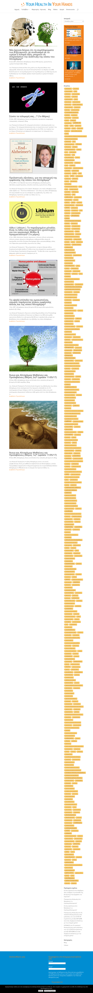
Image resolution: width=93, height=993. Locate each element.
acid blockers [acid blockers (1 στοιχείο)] (68, 88)
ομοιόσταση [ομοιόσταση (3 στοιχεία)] (68, 661)
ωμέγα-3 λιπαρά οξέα (16, 63)
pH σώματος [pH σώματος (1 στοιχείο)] (68, 183)
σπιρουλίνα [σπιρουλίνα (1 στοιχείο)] (77, 748)
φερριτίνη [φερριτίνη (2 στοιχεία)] (78, 841)
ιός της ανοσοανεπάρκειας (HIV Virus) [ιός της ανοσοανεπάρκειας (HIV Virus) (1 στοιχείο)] (73, 471)
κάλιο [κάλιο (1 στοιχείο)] (67, 479)
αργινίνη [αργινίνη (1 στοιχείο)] (80, 310)
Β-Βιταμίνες (39, 61)
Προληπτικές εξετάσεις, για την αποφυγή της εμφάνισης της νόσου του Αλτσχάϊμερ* (33, 178)
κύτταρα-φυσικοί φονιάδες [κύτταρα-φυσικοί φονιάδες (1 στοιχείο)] (71, 542)
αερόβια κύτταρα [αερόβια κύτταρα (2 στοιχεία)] (76, 244)
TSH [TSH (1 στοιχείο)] (81, 210)
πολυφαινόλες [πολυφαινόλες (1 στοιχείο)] (68, 703)
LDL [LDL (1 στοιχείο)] (73, 154)
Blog (49, 9)
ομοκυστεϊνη (48, 61)
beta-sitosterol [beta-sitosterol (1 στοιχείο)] (76, 101)
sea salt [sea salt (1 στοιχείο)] (76, 199)
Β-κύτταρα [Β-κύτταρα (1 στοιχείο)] (68, 226)
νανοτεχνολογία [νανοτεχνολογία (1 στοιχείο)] (76, 621)
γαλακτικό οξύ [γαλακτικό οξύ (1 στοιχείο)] (79, 360)
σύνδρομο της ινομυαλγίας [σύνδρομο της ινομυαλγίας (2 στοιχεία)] (72, 775)
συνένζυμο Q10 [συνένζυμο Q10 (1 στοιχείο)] (76, 759)
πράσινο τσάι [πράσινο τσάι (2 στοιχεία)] (69, 709)
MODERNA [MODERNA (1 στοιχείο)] (68, 170)
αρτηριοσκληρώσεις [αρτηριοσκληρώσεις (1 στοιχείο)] (70, 315)
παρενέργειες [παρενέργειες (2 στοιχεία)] (68, 688)
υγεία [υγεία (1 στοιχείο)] (74, 807)
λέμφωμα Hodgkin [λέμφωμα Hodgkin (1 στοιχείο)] (69, 550)
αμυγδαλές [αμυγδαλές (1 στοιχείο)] (68, 276)
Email (51, 967)
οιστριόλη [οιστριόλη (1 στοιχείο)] (76, 653)
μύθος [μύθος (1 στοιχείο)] (78, 616)
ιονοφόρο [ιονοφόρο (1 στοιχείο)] (68, 463)
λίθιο (38, 241)
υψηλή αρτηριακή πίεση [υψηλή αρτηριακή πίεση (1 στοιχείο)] (70, 835)
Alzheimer (20, 61)
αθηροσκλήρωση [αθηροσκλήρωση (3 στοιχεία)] (70, 249)
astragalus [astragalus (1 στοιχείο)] (68, 96)
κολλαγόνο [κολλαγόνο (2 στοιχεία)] (77, 519)
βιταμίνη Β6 (41, 307)
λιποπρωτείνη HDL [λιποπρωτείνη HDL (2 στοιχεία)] (70, 571)
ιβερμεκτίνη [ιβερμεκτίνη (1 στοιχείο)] (76, 453)
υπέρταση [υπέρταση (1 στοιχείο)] (79, 817)
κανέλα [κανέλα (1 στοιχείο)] (67, 484)
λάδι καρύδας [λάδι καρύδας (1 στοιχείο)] (68, 545)
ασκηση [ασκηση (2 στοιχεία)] (77, 321)
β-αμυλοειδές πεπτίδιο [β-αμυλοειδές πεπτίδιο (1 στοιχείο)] (70, 334)
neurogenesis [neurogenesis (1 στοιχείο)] (79, 175)
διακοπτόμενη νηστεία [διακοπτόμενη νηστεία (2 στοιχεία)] (71, 392)
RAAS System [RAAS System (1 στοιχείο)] (75, 191)
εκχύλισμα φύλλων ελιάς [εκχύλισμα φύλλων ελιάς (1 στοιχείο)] (71, 416)
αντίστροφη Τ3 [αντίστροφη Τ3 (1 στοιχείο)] (69, 292)
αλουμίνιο (23, 239)
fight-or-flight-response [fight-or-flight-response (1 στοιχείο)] (76, 130)
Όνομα (51, 961)
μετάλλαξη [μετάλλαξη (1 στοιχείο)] (79, 600)
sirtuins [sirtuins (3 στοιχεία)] (79, 202)
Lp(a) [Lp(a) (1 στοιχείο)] (66, 165)
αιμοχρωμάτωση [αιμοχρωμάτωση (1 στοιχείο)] (77, 255)
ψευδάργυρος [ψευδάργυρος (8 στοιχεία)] (70, 878)
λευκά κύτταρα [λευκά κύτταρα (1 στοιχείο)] (69, 566)
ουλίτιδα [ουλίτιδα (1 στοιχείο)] (77, 674)
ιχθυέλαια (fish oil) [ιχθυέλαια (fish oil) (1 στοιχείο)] (76, 466)
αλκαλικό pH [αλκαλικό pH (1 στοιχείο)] (68, 271)
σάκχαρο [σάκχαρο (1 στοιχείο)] (77, 738)
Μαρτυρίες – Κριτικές (39, 9)
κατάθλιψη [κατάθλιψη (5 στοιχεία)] (69, 511)
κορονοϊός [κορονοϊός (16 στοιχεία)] (69, 527)
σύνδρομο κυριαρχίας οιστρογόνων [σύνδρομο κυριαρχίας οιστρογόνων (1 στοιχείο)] (73, 770)
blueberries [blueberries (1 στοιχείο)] (77, 107)
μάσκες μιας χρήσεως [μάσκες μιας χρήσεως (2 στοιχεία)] (77, 579)
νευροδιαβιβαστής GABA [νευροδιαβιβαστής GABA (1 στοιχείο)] (71, 632)
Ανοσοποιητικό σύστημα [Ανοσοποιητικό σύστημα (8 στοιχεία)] (73, 221)
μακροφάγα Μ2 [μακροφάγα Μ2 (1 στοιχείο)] (69, 587)
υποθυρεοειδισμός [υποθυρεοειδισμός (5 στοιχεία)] (71, 828)
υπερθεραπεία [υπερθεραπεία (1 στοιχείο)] (77, 820)
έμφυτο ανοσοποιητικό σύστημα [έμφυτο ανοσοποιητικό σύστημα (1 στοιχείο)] (72, 236)
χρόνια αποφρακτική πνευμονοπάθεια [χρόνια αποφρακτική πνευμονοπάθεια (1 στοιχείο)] (73, 864)
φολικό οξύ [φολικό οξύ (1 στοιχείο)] (68, 846)
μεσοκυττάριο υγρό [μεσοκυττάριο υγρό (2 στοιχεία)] (70, 600)
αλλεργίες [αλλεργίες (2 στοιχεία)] (68, 273)
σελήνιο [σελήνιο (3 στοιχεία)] (74, 741)
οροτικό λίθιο (23, 243)
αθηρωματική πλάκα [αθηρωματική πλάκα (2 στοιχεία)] (70, 252)
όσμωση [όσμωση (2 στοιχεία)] (74, 883)
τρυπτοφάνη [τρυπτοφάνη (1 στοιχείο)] (68, 807)
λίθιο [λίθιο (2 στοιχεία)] (77, 550)
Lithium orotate (14, 239)
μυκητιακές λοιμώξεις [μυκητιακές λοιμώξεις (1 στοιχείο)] (70, 616)
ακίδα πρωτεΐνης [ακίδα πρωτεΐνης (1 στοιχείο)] (69, 257)
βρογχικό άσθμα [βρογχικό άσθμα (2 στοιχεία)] (69, 360)
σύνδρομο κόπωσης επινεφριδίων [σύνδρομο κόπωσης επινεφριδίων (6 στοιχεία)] (75, 772)
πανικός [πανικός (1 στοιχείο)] (77, 682)
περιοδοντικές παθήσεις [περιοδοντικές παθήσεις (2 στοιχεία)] (71, 698)
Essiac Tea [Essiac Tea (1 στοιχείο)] (80, 128)
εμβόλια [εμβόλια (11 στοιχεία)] (68, 421)
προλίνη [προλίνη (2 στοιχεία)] (77, 711)
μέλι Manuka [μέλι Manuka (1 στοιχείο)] (68, 582)
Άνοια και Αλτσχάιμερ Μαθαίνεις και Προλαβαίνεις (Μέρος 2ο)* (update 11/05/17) (33, 376)
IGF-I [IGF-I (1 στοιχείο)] (66, 152)
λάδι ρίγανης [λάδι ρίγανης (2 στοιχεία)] (77, 545)
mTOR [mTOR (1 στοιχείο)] (67, 175)
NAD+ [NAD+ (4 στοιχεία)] (72, 176)
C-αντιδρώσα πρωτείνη (24, 182)
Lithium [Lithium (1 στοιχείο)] (77, 157)
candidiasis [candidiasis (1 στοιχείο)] (74, 115)
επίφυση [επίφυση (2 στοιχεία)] (80, 432)
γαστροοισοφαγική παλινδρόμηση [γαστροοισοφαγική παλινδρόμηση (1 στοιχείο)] (72, 365)
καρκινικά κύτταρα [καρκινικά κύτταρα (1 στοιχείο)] (69, 508)
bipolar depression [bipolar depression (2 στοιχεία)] (77, 104)
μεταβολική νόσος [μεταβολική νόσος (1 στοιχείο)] (69, 606)
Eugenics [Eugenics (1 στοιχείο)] (67, 130)
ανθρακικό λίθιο (39, 239)
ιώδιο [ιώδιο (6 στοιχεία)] (67, 474)
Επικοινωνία (70, 9)
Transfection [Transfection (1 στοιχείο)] (74, 210)
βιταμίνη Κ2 (13, 382)
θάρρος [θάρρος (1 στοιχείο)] (74, 442)
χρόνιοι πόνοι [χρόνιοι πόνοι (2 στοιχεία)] (79, 872)
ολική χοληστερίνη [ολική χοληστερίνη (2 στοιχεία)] (70, 658)
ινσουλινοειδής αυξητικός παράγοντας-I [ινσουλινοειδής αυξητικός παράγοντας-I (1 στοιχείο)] (74, 461)
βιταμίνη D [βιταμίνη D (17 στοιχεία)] (69, 347)
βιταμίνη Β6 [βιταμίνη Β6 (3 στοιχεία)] (68, 350)
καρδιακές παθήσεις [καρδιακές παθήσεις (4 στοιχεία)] (71, 490)
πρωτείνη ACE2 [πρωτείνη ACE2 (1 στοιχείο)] (77, 725)
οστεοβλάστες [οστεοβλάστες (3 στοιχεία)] (69, 672)
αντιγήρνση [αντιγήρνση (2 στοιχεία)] (68, 302)
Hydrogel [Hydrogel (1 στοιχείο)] (75, 146)
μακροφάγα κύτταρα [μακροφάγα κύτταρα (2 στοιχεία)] (70, 590)
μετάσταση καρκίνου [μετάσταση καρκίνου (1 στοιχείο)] (70, 603)
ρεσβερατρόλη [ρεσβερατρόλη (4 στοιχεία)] (69, 738)
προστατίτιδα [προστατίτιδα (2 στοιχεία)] (76, 717)
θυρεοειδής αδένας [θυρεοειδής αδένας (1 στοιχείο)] (69, 450)
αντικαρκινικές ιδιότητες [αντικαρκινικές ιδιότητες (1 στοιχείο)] (71, 305)
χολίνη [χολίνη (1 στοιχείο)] (74, 859)
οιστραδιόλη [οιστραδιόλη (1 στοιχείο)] (68, 653)
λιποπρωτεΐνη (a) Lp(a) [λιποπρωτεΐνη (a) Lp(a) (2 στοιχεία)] (70, 568)
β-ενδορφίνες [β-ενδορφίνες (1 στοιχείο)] (68, 337)
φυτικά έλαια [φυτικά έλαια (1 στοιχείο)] (76, 849)
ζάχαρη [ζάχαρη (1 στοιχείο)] (73, 437)
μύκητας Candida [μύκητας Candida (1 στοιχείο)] (69, 619)
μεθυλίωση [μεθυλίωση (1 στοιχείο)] (75, 595)
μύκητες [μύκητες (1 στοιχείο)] (77, 619)
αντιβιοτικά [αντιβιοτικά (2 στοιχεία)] (68, 299)
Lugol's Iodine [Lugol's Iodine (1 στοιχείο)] (68, 168)
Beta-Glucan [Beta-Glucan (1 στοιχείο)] (68, 101)
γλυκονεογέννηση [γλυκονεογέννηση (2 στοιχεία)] (70, 376)
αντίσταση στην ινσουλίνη (38, 380)
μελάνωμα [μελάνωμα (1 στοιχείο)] (68, 598)
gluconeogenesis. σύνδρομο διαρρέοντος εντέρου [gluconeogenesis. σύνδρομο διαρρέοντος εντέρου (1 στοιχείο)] (76, 136)
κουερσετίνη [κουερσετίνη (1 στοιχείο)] (68, 529)
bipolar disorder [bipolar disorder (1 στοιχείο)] (69, 107)
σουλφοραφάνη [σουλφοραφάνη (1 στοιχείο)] (69, 748)
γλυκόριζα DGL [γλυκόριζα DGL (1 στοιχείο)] (76, 379)
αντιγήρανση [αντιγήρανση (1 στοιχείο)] (76, 299)
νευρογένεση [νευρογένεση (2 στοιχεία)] (73, 624)
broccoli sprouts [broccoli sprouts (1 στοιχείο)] (75, 109)
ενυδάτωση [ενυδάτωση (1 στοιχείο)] (77, 426)
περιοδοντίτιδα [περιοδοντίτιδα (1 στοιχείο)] (69, 695)
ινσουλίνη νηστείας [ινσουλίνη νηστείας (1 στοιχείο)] (78, 458)
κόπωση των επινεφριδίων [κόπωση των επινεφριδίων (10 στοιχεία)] (74, 540)
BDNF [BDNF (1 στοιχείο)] (76, 99)
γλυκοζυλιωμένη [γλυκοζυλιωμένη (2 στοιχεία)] (69, 373)
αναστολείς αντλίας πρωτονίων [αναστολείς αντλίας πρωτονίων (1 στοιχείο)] (72, 279)
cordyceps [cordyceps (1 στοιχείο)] (73, 120)
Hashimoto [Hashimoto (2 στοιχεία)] (68, 141)
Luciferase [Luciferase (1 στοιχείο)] (72, 165)
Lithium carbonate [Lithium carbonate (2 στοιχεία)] (70, 160)
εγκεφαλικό (41, 119)
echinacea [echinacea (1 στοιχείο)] (68, 128)
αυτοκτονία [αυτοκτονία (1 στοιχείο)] (79, 326)
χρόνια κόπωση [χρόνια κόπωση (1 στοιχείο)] (69, 867)
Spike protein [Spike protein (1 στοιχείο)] (79, 205)
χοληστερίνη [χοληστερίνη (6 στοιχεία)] (69, 862)
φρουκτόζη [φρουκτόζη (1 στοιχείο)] (75, 846)
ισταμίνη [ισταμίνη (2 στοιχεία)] (68, 466)
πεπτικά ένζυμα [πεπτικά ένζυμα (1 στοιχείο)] (69, 690)
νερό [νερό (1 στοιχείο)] (66, 624)
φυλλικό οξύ (13, 309)
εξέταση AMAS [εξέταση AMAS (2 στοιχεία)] (69, 429)
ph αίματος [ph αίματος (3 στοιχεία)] (73, 181)
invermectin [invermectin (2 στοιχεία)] (72, 152)
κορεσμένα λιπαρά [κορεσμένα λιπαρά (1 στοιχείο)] (69, 524)
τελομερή (21, 121)
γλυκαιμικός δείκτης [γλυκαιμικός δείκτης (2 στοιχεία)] (70, 371)
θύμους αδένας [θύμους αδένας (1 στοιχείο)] (69, 453)
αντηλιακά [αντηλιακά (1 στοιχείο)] (76, 292)
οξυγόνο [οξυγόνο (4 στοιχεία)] (68, 666)
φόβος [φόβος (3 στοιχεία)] (67, 851)
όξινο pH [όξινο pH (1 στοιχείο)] (67, 883)
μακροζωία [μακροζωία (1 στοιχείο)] (68, 584)
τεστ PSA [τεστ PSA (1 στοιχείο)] (74, 783)
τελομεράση (13, 121)
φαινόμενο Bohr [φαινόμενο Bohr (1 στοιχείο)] (78, 838)
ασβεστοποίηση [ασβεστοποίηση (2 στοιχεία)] (69, 321)
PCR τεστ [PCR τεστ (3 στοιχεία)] (75, 178)
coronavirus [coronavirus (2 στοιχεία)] (68, 123)
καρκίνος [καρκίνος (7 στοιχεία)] (68, 492)
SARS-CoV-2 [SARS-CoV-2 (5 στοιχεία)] (69, 197)
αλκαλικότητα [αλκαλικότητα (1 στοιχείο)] (76, 271)
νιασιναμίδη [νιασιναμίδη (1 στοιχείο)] (76, 635)
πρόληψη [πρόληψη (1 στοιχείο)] (67, 730)
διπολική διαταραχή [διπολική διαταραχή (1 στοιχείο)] (70, 400)
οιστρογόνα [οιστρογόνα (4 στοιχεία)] (69, 656)
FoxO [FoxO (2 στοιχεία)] (67, 133)
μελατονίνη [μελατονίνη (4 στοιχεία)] (75, 598)
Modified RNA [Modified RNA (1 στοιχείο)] (75, 170)
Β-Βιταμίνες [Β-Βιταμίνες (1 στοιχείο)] (74, 223)
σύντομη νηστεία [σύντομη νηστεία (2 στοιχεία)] (69, 780)
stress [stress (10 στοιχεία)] (67, 207)
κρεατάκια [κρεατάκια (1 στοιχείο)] (68, 532)
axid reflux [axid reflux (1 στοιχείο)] (75, 96)
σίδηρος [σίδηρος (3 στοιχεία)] (67, 741)
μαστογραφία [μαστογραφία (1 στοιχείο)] (78, 592)
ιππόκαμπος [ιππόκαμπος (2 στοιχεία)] (75, 463)
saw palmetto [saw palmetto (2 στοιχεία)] (68, 199)
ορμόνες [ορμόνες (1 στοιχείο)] (67, 669)
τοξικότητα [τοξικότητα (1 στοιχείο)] (68, 793)
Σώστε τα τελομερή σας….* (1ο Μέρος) (29, 116)
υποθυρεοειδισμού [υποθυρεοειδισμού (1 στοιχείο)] (69, 825)
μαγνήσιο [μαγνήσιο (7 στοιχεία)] (76, 582)
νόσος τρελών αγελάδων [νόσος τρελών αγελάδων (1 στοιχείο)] (71, 650)
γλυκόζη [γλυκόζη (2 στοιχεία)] (78, 376)
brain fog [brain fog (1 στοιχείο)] (67, 109)
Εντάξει (41, 990)
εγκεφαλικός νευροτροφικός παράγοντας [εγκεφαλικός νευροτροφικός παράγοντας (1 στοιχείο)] (74, 410)
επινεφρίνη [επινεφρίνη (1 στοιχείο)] (77, 434)
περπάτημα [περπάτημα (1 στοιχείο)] (68, 701)
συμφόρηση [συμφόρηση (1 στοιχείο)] (68, 759)
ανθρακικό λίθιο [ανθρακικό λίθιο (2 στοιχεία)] (69, 284)
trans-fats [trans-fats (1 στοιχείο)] (67, 210)
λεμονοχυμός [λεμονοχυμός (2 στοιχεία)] (68, 553)
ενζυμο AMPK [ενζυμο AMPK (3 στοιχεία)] (69, 426)
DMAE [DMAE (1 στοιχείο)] (72, 125)
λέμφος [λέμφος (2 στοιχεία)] (67, 547)
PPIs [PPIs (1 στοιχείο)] (80, 186)
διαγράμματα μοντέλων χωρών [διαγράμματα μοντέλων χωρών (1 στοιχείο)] (72, 389)
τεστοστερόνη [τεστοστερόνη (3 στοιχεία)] (69, 785)
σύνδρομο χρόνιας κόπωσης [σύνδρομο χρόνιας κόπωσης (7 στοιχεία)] (74, 778)
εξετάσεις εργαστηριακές (17, 185)
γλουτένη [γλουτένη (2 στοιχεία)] (68, 368)
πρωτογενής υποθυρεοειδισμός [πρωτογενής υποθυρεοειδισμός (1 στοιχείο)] (72, 727)
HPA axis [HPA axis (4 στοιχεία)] (78, 144)
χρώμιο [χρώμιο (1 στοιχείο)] (67, 875)
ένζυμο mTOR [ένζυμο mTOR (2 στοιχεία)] (77, 239)
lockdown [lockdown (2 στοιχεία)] (77, 162)
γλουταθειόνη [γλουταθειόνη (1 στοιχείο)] (75, 368)
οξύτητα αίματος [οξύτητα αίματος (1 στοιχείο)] (76, 666)
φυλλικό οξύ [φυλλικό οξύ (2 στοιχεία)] (68, 849)
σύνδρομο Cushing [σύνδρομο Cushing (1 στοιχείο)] (69, 764)
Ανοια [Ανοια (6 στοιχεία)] (67, 218)
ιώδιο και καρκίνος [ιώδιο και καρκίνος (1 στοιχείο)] (75, 474)
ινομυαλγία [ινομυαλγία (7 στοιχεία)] (76, 455)
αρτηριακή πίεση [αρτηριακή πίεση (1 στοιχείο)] (69, 313)
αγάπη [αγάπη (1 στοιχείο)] (73, 241)
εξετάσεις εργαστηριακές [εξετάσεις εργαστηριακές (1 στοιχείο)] (71, 432)
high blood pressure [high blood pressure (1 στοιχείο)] (70, 144)
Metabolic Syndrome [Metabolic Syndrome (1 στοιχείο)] (78, 168)
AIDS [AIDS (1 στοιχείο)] (75, 91)
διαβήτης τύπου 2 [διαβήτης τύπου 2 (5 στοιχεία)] (71, 387)
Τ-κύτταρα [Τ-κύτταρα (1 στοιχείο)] (68, 228)
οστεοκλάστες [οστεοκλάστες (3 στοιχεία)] (78, 672)
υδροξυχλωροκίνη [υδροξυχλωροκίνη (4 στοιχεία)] (70, 815)
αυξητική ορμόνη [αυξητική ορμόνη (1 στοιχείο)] (69, 323)
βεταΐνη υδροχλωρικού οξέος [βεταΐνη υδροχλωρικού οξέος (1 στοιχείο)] (72, 344)
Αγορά (62, 9)
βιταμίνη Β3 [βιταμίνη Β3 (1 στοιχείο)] (78, 347)
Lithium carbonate (47, 237)
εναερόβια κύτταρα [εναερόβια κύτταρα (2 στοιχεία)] (78, 421)
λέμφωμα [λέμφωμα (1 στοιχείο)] (73, 547)
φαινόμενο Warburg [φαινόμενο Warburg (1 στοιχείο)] (70, 841)
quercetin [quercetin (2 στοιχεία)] (68, 191)
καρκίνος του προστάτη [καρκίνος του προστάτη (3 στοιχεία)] (71, 505)
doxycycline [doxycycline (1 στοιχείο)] (78, 125)
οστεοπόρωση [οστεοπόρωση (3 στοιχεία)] (69, 674)
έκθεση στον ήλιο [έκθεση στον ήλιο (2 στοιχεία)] (69, 233)
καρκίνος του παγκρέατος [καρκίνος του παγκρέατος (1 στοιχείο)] (71, 500)
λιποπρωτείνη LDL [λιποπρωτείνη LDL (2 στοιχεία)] (70, 574)
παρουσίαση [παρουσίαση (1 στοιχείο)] (76, 688)
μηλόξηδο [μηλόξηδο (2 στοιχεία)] (78, 606)
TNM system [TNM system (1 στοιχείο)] (74, 207)
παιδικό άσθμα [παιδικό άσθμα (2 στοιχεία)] (69, 682)
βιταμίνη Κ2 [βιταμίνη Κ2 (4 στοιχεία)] (77, 352)
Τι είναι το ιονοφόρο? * (71, 55)
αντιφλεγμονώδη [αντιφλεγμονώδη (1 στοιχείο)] (69, 307)
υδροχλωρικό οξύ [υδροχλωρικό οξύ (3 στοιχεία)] (70, 817)
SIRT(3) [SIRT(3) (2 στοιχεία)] (73, 202)
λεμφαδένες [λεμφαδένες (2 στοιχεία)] (76, 553)
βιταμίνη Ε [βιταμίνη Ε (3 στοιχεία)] (68, 352)
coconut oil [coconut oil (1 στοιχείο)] (75, 117)
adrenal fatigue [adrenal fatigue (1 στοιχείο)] (69, 91)
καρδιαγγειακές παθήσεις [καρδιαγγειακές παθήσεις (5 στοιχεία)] (73, 487)
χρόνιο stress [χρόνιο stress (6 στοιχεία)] (69, 872)
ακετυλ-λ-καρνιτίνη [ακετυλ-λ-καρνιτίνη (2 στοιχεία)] (70, 260)
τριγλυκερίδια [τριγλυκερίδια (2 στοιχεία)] (69, 799)
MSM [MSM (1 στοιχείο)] (80, 173)
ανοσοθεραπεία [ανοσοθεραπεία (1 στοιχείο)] (79, 284)
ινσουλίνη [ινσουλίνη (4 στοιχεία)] (68, 458)
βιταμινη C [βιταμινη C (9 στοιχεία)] (69, 355)
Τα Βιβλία (24, 9)
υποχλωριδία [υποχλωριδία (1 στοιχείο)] (75, 830)
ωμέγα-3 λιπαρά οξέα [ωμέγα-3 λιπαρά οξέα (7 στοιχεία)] (72, 880)
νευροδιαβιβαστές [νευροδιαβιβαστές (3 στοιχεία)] (70, 629)
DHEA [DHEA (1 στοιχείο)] (67, 125)
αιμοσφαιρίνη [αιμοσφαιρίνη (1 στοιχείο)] (68, 255)
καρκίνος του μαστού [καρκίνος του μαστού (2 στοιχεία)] (70, 497)
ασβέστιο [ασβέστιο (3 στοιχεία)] (78, 318)
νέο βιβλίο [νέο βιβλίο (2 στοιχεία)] (68, 621)
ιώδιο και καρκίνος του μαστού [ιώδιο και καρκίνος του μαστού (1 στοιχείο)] (72, 477)
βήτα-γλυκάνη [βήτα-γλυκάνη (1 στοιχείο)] (77, 337)
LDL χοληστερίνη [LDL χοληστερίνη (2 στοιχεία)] (69, 157)
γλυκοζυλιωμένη (45, 182)
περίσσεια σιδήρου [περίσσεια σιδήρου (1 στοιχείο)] (69, 693)
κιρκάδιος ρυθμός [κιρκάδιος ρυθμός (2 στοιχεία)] (76, 516)
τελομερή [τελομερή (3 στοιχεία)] (68, 783)
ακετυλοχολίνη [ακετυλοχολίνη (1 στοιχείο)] (69, 263)
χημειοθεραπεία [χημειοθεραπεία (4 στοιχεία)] (70, 857)
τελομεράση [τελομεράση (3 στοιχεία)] (79, 780)
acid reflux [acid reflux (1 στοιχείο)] (76, 88)
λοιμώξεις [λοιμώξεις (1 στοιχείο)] (79, 574)
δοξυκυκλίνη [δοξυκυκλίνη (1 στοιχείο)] (68, 405)
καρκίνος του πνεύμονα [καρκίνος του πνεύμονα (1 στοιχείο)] (70, 503)
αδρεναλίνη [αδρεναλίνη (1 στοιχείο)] (79, 241)
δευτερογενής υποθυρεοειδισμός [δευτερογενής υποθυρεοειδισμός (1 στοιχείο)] (72, 381)
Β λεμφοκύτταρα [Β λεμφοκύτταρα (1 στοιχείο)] (76, 226)
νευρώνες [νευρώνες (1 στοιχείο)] (80, 632)
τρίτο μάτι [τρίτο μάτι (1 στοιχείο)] (75, 793)
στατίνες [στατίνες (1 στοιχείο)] (73, 751)
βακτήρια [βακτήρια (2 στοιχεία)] (68, 339)
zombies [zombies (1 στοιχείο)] (67, 215)
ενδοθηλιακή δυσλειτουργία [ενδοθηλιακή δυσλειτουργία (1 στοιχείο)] (71, 424)
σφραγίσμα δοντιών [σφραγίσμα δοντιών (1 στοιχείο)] (70, 762)
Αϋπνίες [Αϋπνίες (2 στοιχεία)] (67, 223)
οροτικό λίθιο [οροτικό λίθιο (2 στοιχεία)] (75, 669)
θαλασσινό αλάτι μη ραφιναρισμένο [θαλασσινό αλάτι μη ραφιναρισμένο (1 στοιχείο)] (73, 447)
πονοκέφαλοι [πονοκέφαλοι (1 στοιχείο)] (77, 703)
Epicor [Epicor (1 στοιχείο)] (73, 128)
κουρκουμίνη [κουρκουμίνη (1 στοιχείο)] (76, 529)
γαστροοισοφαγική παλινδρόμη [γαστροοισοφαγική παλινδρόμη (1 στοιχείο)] (72, 363)
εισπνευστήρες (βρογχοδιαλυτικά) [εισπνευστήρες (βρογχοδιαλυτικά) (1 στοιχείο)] (73, 413)
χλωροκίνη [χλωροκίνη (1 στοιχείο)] (68, 859)
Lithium (38, 237)
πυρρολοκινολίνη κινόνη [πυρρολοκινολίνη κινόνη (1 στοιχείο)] (71, 733)
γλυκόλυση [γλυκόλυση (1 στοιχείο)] (68, 379)
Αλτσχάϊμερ (27, 61)
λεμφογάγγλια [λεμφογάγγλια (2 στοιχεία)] (69, 561)
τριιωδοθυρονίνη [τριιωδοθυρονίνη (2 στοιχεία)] (70, 801)
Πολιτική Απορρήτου (50, 990)
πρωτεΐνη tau (32, 243)
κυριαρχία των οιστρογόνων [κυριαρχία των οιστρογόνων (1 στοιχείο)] (71, 534)
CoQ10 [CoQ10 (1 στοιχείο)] (67, 120)
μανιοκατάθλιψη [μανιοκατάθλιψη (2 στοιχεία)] (69, 592)
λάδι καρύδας (21, 382)
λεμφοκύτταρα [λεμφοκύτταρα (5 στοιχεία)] (70, 563)
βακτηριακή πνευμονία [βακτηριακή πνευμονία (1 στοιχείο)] (77, 339)
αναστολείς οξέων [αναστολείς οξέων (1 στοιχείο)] (69, 281)
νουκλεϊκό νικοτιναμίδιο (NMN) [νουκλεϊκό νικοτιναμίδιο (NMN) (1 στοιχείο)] (72, 643)
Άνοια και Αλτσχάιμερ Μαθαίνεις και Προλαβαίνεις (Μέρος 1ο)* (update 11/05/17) (33, 453)
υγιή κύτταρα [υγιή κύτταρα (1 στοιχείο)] (68, 809)
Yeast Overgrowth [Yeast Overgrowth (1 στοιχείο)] (76, 213)
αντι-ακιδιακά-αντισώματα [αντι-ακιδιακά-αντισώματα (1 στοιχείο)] (71, 294)
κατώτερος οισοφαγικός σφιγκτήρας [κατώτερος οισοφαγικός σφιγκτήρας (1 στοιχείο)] (73, 513)
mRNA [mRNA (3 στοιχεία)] (74, 173)
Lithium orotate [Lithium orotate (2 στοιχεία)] (69, 162)
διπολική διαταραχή (29, 241)
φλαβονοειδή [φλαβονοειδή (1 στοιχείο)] (68, 843)
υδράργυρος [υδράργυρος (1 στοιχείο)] (76, 812)
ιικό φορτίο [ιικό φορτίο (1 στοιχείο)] (68, 455)
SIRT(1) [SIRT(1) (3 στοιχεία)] (67, 202)
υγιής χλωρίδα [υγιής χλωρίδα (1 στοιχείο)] (77, 809)
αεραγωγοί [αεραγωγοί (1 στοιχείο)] (68, 244)
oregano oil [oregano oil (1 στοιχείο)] (68, 178)
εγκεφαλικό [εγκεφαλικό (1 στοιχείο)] (68, 408)
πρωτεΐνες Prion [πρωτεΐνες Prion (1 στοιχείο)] (69, 719)
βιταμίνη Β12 (33, 307)
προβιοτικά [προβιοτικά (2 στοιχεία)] (77, 709)
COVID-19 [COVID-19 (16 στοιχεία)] (77, 123)
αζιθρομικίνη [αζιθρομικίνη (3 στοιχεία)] (69, 247)
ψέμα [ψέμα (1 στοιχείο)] (72, 875)
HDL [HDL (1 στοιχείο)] (74, 141)
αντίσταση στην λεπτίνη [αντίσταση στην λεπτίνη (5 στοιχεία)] (73, 289)
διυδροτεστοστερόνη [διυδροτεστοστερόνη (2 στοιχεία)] (70, 402)
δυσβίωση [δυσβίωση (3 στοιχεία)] (76, 405)
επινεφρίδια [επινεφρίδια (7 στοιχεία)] (69, 434)
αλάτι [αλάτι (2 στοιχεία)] (78, 265)
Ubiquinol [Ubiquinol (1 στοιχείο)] (67, 213)
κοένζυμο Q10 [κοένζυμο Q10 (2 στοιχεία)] (69, 519)
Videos (55, 9)
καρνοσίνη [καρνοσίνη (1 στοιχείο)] (78, 508)
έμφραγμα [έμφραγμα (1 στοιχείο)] (78, 233)
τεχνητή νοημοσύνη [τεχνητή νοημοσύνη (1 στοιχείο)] (70, 788)
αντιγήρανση (34, 119)
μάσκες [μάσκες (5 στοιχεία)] (68, 579)
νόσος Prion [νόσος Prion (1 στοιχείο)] (75, 645)
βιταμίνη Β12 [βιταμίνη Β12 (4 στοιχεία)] (77, 350)
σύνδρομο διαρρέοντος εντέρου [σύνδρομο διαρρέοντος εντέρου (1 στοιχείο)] (72, 767)
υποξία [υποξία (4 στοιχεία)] (67, 830)
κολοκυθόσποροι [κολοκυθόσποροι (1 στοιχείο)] (69, 521)
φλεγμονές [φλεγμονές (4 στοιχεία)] (76, 843)
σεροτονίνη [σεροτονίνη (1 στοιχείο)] (68, 743)
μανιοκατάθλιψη (45, 241)
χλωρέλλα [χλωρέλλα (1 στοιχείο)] (79, 857)
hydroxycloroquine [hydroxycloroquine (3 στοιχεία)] (70, 149)
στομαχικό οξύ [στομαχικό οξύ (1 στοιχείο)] (69, 754)
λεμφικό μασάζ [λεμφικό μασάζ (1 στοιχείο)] (78, 555)
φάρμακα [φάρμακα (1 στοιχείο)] (80, 835)
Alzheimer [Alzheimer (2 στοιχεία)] (68, 93)
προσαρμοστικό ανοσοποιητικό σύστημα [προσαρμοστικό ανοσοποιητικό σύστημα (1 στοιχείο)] (74, 714)
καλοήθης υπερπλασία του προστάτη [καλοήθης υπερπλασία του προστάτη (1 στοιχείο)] (73, 482)
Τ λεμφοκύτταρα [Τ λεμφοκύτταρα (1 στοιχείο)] (75, 228)
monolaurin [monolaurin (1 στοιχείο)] (68, 173)
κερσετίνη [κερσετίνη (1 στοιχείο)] (68, 516)
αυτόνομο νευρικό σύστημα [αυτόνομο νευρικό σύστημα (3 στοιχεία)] (72, 329)
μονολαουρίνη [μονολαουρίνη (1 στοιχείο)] (68, 613)
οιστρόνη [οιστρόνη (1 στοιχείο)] (76, 656)
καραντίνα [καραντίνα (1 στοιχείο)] (73, 484)
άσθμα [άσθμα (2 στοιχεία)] (77, 231)
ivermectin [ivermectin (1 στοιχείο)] (68, 154)
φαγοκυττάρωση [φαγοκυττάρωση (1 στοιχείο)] (69, 838)
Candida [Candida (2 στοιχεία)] (67, 115)
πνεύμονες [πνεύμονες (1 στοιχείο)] (75, 701)
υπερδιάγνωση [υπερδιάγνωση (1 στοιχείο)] (69, 820)
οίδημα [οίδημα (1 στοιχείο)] (79, 650)
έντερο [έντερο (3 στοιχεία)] (67, 242)
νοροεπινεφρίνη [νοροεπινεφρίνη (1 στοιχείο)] (69, 640)
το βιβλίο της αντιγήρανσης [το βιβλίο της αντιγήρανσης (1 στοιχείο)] (71, 791)
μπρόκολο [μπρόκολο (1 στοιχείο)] (76, 613)
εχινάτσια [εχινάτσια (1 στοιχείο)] (68, 437)
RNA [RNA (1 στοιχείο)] (74, 194)
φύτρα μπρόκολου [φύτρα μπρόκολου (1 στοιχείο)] (69, 854)
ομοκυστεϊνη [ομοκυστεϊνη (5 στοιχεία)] (78, 661)
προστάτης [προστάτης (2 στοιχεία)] (68, 717)
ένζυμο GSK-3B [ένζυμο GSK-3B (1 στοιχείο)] (69, 239)
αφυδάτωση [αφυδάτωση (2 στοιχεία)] (68, 331)
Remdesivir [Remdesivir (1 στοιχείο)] (68, 194)
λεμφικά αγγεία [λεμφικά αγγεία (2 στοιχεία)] (69, 555)
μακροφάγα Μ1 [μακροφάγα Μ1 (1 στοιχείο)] (76, 584)
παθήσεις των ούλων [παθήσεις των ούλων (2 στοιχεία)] (70, 680)
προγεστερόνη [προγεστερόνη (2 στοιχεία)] (69, 711)
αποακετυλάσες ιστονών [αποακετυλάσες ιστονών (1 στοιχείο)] (71, 310)
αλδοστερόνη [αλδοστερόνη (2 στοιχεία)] (75, 268)
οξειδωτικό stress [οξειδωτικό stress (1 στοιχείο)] (75, 664)
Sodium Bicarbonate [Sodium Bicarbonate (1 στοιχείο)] (70, 205)
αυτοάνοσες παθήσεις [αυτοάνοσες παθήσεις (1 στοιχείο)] (70, 326)
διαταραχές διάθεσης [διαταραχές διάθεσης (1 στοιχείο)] (70, 394)
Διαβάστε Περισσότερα (17, 78)
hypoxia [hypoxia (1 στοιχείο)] (78, 149)
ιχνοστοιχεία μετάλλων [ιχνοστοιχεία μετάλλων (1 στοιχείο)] (70, 469)
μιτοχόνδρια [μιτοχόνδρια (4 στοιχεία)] (69, 608)
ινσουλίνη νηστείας (33, 185)
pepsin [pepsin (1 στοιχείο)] (67, 181)
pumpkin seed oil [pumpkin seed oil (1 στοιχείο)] (73, 189)
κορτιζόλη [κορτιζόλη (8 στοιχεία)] (78, 527)
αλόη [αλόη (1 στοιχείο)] (81, 273)
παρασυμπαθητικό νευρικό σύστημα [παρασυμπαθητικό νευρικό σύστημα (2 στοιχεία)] (74, 685)
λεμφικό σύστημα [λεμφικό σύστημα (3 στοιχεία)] (70, 558)
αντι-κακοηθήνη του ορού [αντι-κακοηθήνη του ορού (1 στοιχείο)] (71, 297)
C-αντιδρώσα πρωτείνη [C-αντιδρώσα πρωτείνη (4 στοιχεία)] (72, 112)
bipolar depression (30, 237)
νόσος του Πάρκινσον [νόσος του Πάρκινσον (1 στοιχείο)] (70, 648)
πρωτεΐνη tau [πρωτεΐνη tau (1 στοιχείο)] (68, 725)
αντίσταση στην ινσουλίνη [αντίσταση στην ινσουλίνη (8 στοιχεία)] (73, 287)
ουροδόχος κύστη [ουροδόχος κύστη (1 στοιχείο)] (69, 677)
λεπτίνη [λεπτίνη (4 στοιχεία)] (79, 563)
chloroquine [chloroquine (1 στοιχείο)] (68, 117)
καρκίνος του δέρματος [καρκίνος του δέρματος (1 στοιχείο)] (70, 495)
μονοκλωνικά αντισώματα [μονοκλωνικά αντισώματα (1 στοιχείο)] (71, 611)
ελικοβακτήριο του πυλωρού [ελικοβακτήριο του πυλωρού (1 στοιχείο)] (71, 418)
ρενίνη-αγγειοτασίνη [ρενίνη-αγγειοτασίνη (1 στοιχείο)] (70, 735)
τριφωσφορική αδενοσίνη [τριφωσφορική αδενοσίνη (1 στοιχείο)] (71, 804)
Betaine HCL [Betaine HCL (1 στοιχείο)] (68, 104)
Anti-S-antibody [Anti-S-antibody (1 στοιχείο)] (76, 93)
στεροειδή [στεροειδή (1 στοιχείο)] (80, 751)
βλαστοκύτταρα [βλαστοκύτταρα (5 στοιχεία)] (70, 358)
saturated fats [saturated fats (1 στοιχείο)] (78, 197)
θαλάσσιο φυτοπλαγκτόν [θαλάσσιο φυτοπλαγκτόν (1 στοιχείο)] (71, 445)
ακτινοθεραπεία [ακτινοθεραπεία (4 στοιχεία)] (70, 265)
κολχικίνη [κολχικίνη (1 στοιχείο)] (77, 521)
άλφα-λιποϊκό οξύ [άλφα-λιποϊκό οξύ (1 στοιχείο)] (69, 231)
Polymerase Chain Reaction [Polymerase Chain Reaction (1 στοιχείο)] (71, 186)
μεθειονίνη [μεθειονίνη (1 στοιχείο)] (68, 595)
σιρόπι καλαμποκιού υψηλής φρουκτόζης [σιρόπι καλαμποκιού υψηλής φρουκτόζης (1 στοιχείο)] (74, 746)
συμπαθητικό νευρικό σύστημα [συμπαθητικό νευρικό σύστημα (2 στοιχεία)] (73, 756)
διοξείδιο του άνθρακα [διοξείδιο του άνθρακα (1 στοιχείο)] (70, 397)
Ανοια (33, 61)
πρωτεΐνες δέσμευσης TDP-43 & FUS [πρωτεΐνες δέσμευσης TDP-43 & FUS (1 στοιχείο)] (73, 722)
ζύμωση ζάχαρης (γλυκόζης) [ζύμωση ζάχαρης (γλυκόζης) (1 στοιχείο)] (71, 439)
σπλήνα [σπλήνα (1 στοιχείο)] (67, 751)
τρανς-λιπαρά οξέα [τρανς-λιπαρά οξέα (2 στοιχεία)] (70, 796)
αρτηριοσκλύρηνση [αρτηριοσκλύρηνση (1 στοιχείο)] (69, 318)
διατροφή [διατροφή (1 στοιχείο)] (79, 394)
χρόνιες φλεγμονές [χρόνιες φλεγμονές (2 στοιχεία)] (70, 870)
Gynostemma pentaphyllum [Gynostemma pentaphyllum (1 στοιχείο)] (71, 138)
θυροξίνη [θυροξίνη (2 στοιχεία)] (78, 450)
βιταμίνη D (50, 380)
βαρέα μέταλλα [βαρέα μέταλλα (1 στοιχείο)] (69, 342)
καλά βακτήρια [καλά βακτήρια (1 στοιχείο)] (74, 479)
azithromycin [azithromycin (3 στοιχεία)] (69, 99)
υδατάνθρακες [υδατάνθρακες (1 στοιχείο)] (68, 812)
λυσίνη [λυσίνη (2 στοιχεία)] (74, 576)
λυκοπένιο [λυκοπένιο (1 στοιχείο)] (68, 576)
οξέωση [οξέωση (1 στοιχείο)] (67, 664)
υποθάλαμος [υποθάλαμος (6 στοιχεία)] (77, 822)
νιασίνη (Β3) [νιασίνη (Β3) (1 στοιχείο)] (68, 635)
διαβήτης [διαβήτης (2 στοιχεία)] (68, 384)
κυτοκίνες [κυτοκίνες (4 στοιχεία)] (68, 537)
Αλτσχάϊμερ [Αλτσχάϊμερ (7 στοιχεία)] (75, 215)
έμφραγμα (49, 119)
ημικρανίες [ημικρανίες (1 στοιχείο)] (68, 442)
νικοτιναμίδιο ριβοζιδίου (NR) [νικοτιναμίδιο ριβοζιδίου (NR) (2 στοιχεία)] (72, 637)
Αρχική (17, 9)
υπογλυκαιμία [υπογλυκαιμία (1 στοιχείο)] (68, 822)
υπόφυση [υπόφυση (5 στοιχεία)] (68, 833)
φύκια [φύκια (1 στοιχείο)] (72, 851)
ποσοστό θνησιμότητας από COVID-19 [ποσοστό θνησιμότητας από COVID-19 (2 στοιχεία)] (74, 706)
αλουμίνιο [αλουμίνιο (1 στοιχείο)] (75, 273)
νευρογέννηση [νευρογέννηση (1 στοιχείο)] (68, 627)
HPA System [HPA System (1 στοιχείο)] (68, 146)
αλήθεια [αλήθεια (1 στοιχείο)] (67, 268)
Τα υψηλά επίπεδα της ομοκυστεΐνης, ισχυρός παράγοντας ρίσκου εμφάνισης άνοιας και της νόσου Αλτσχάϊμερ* (30, 302)
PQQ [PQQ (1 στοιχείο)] (66, 189)
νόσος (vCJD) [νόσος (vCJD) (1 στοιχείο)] (68, 645)
